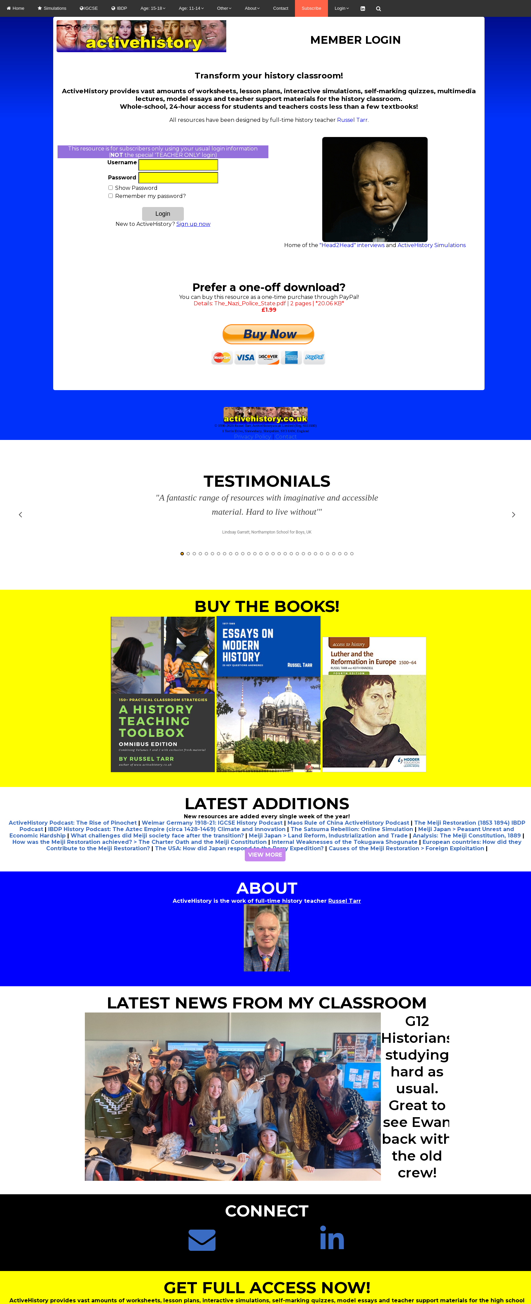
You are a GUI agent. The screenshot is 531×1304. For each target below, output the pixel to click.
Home (15, 8)
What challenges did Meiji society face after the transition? (157, 794)
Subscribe (311, 8)
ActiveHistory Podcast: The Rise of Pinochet (73, 781)
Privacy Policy (252, 437)
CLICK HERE (265, 1287)
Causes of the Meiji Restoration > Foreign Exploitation (406, 806)
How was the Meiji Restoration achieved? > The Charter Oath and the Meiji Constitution (139, 800)
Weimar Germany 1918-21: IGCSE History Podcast (212, 781)
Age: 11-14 (191, 8)
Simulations (52, 8)
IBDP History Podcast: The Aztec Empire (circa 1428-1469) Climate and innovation (167, 787)
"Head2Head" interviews (352, 245)
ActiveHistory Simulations (432, 245)
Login (342, 8)
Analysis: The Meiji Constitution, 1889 (467, 794)
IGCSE (89, 8)
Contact (280, 8)
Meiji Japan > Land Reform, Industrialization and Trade (328, 794)
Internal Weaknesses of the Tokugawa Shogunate (345, 800)
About (252, 8)
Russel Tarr (352, 120)
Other (224, 8)
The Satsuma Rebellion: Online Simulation (352, 787)
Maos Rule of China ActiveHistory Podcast (348, 781)
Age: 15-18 (153, 8)
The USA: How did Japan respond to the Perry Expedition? (239, 806)
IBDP (119, 8)
